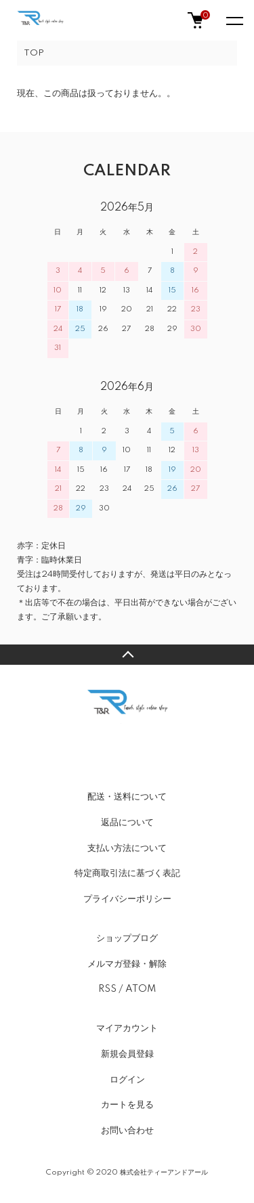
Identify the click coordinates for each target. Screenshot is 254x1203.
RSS (107, 989)
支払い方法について (127, 848)
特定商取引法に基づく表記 (127, 873)
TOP (34, 53)
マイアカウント (127, 1028)
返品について (127, 822)
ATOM (140, 989)
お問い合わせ (127, 1130)
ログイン (127, 1080)
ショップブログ (127, 938)
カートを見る (127, 1105)
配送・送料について (127, 797)
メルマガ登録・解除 (127, 964)
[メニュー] (233, 20)
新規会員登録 (127, 1054)
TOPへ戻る (127, 654)
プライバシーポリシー (127, 899)
